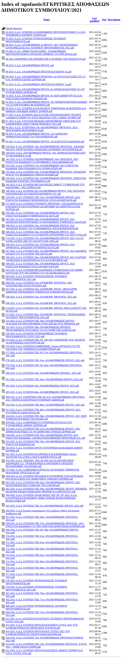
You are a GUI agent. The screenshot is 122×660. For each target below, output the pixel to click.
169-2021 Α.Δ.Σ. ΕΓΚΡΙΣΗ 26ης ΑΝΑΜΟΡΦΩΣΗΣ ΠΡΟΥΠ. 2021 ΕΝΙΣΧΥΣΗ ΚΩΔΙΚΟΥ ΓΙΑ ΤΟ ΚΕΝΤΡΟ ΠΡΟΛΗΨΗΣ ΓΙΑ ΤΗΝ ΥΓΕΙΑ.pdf (46, 233)
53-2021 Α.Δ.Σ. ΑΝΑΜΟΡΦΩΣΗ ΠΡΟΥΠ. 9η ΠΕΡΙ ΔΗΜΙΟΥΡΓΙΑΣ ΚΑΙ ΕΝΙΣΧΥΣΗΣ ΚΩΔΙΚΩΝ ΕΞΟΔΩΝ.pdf (44, 97)
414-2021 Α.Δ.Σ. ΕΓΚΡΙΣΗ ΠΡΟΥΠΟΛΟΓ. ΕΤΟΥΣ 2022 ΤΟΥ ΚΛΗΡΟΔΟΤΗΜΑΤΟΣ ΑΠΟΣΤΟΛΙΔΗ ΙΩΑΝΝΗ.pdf (38, 633)
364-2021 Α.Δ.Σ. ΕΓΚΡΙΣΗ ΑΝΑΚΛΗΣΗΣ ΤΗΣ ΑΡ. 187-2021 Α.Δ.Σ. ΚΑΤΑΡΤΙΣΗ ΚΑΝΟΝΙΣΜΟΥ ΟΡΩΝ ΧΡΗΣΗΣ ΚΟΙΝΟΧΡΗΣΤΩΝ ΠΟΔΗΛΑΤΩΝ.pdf (41, 498)
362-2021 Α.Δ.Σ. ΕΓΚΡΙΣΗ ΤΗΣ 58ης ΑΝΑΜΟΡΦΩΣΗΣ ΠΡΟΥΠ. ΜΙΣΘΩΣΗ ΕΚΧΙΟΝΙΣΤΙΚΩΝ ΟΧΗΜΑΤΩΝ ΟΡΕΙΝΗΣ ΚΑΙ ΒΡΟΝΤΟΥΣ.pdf (46, 490)
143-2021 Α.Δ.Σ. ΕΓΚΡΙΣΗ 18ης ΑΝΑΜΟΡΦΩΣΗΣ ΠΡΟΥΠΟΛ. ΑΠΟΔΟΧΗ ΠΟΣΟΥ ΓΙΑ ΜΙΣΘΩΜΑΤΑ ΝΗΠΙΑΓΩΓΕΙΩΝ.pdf (46, 173)
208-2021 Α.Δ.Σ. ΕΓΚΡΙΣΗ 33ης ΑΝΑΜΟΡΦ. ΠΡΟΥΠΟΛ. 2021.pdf (41, 296)
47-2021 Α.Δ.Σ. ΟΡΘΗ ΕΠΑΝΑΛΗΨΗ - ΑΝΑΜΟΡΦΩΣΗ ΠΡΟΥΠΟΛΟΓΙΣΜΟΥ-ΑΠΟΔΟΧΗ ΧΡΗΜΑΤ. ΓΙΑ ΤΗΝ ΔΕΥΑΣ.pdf (41, 52)
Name (46, 19)
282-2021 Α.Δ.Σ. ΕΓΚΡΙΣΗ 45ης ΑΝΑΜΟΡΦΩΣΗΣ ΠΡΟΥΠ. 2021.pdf (42, 385)
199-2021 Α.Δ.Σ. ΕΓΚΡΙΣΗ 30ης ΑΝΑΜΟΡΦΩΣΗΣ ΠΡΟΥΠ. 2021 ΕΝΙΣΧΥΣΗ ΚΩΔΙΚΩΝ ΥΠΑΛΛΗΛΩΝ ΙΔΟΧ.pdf (40, 265)
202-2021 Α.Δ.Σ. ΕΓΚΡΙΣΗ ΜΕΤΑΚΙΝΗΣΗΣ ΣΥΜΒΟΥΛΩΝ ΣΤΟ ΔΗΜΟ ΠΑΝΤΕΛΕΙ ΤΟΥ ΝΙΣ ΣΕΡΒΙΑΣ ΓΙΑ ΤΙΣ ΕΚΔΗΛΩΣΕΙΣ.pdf (44, 271)
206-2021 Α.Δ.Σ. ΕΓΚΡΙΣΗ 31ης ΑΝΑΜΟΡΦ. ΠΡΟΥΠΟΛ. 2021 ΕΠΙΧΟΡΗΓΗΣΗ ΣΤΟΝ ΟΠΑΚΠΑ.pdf (39, 284)
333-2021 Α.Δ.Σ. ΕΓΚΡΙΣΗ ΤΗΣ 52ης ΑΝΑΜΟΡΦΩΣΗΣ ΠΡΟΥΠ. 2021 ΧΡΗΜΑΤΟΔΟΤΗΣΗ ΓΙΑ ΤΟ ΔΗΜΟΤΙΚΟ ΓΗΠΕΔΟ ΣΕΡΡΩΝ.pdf (43, 430)
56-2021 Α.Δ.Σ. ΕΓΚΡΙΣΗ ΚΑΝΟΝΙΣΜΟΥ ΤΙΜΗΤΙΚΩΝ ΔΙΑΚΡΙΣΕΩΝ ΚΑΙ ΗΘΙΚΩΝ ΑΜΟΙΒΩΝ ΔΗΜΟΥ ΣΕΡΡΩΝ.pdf (46, 110)
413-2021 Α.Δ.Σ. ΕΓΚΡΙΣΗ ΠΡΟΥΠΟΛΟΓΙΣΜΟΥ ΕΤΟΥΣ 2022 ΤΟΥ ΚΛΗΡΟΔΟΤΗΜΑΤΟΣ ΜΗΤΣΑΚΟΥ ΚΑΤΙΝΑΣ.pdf (42, 626)
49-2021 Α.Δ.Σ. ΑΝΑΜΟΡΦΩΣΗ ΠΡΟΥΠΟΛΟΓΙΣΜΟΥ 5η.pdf (38, 71)
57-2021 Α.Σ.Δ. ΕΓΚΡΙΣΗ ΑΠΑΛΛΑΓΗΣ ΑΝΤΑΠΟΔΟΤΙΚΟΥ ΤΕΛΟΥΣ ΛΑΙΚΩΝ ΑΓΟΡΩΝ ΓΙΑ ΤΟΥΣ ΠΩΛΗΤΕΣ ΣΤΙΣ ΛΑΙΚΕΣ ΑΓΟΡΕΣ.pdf (43, 116)
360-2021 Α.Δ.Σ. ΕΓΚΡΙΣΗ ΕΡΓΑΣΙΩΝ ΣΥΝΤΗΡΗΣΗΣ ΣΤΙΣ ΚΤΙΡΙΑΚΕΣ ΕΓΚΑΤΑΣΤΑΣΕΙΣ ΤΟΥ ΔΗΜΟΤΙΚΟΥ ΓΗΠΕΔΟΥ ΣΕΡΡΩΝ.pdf (44, 477)
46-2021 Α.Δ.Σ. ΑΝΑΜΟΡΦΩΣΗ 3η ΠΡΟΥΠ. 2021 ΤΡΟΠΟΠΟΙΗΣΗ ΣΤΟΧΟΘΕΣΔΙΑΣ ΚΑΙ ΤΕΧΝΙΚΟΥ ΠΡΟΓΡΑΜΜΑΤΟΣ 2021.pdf (42, 46)
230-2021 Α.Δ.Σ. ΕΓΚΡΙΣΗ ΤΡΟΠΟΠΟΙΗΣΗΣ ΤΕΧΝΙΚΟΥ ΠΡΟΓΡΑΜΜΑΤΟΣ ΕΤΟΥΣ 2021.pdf (36, 335)
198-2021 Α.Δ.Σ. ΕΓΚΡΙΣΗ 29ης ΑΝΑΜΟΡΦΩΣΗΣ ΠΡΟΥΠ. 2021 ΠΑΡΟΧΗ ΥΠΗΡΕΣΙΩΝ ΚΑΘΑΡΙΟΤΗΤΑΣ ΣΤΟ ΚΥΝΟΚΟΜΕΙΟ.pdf (46, 258)
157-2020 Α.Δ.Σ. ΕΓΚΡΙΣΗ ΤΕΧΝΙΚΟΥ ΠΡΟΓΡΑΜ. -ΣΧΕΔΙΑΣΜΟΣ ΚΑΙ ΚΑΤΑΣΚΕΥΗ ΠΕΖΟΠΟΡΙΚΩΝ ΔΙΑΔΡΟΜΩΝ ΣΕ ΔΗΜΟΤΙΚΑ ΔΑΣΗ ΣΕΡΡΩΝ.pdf (44, 206)
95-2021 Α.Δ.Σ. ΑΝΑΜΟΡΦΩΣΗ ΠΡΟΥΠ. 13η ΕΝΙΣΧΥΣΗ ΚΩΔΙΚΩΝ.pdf (45, 141)
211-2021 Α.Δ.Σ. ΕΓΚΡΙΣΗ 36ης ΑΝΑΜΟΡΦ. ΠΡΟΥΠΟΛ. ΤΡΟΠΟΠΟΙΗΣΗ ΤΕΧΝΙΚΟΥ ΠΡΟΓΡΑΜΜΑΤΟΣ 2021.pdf (45, 316)
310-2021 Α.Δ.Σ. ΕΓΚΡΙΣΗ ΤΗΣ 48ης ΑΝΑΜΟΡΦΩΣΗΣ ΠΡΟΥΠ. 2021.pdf (45, 404)
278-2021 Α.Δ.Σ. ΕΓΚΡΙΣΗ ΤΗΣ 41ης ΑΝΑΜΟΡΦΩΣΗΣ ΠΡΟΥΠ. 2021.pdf (45, 360)
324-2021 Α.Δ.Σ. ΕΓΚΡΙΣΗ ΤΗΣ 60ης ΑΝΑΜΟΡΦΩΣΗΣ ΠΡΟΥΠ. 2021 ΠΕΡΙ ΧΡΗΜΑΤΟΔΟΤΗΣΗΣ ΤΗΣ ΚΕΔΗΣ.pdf (46, 417)
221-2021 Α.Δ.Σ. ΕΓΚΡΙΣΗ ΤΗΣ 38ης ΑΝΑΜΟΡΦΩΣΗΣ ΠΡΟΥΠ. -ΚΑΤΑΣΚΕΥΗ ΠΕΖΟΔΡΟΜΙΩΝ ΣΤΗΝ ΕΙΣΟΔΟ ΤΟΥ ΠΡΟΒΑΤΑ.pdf (42, 322)
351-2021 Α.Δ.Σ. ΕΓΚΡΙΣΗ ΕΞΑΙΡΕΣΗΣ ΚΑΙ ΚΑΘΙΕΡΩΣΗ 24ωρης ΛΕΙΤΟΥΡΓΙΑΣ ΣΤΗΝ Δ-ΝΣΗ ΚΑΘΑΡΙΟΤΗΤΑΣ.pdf (41, 455)
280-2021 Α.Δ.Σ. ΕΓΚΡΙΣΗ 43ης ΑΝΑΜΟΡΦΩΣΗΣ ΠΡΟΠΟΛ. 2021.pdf (43, 373)
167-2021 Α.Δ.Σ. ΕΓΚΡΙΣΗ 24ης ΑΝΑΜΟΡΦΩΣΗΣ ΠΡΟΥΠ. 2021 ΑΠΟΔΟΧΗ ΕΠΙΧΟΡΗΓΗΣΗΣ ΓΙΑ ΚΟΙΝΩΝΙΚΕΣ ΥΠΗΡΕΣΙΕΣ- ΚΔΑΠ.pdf (46, 220)
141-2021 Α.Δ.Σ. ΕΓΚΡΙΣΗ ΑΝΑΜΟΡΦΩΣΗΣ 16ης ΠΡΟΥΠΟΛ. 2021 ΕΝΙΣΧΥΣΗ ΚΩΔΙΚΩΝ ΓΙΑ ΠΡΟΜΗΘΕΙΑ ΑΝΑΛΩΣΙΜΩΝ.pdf (42, 160)
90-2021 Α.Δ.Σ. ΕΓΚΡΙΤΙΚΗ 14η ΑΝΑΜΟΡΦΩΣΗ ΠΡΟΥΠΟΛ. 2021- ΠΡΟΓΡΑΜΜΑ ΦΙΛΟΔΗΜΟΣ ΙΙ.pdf (42, 129)
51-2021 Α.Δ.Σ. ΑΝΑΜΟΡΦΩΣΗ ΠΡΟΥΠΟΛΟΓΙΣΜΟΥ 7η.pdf (38, 84)
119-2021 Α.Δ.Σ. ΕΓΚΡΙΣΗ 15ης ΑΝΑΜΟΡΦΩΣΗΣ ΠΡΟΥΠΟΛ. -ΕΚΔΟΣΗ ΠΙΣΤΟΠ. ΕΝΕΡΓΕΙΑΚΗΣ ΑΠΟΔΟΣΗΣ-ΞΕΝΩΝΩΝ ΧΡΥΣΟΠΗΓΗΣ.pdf (45, 148)
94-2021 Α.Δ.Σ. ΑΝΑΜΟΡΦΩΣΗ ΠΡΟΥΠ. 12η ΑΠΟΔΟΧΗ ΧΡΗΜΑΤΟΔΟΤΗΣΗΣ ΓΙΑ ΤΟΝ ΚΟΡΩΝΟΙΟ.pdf (36, 135)
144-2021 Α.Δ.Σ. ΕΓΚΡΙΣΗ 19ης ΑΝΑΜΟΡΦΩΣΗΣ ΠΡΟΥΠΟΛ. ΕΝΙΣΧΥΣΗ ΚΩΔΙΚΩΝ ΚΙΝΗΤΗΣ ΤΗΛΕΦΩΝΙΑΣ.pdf (46, 179)
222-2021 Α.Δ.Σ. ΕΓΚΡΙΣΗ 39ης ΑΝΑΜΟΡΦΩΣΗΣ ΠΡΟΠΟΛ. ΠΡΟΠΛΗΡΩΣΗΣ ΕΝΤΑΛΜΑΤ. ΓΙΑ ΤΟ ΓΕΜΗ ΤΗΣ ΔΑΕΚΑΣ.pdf (41, 328)
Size (104, 19)
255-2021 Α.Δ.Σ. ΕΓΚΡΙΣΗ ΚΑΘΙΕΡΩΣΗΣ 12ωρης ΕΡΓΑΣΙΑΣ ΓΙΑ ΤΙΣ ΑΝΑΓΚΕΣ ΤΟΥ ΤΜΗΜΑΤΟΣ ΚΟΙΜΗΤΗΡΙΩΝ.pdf (43, 347)
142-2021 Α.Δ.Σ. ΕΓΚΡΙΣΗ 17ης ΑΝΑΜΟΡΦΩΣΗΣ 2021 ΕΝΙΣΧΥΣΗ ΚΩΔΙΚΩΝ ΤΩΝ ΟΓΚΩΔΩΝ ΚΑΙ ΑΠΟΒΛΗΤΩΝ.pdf (42, 167)
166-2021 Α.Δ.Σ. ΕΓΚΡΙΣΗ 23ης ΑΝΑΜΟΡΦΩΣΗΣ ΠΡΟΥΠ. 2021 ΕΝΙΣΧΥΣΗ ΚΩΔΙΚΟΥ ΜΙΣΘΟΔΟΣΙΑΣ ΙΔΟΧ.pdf (40, 214)
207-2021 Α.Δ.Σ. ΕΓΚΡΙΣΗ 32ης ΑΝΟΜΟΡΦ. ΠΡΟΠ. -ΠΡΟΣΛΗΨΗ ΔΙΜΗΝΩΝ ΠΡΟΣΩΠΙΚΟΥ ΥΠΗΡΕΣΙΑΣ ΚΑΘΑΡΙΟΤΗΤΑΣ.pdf (41, 290)
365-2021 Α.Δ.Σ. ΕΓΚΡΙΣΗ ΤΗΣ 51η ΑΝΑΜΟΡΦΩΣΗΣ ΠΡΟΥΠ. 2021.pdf (44, 505)
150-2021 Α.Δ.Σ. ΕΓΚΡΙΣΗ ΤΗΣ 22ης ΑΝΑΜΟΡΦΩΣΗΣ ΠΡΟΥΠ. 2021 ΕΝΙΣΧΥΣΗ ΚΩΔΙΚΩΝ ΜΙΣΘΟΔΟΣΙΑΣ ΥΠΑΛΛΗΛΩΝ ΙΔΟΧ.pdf (43, 198)
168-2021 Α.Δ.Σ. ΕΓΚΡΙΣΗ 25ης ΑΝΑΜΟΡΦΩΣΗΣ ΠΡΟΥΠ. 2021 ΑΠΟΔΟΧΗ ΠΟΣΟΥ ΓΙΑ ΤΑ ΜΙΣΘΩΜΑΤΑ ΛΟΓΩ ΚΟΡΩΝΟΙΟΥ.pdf (42, 227)
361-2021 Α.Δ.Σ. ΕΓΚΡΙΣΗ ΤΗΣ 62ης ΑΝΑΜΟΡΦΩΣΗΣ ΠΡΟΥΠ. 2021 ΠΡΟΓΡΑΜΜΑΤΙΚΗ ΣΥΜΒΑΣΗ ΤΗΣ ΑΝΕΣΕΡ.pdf (43, 484)
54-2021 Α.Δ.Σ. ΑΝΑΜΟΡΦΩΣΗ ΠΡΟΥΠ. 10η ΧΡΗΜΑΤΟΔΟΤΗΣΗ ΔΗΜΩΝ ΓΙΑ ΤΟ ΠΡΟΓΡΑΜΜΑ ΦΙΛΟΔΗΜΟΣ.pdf (46, 103)
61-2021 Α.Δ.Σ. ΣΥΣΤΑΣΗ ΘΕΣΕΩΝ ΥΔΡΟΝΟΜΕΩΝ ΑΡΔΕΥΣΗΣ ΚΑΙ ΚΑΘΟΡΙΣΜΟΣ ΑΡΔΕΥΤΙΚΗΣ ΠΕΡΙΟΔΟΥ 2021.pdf (43, 122)
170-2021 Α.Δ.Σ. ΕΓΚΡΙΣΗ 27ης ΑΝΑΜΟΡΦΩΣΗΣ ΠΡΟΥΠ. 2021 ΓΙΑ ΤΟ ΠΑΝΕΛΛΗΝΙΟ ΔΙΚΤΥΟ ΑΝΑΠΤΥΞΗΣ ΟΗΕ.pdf (45, 239)
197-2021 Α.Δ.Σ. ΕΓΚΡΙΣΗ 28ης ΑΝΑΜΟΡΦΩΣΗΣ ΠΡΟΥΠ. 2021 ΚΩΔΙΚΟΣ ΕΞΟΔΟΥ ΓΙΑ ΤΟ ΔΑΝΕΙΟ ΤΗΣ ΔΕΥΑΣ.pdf (46, 252)
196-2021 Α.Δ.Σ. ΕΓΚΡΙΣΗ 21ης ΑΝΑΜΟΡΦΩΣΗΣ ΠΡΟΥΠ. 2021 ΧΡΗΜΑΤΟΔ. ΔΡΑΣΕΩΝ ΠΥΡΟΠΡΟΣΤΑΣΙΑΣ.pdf (40, 246)
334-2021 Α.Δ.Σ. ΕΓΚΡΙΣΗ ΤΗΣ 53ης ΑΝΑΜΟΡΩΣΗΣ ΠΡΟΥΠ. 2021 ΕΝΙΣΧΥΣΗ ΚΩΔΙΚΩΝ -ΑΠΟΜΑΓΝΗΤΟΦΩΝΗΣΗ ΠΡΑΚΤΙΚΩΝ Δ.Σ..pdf (45, 436)
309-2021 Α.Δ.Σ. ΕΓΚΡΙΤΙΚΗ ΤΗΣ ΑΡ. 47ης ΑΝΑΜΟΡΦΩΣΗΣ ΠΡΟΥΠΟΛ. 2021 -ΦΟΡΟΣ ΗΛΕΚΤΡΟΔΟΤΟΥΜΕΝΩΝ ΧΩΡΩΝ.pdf (45, 398)
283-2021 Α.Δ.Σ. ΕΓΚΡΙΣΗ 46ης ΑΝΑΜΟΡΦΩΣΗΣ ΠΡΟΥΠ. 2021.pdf (42, 392)
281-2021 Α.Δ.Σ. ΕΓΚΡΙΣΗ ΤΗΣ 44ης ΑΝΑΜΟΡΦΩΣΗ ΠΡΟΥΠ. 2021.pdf (44, 379)
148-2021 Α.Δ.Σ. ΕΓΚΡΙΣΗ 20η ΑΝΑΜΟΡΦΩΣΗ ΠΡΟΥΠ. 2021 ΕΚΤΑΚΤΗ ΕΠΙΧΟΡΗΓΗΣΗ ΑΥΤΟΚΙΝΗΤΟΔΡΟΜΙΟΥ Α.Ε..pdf (45, 192)
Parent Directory (14, 28)
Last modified (94, 19)
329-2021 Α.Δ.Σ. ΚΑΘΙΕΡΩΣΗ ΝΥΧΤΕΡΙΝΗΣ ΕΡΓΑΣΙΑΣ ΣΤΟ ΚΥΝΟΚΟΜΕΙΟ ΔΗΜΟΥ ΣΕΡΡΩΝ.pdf (39, 424)
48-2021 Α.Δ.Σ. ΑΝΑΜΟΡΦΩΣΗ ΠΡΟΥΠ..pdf (30, 65)
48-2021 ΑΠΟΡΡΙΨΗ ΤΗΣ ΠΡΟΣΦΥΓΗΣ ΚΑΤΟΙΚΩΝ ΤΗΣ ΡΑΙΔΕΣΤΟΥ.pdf (45, 59)
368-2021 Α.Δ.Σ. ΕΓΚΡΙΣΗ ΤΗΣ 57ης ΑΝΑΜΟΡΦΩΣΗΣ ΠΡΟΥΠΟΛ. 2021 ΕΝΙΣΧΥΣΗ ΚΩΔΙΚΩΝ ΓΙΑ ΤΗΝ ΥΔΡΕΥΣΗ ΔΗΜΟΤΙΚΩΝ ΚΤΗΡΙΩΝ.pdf (45, 525)
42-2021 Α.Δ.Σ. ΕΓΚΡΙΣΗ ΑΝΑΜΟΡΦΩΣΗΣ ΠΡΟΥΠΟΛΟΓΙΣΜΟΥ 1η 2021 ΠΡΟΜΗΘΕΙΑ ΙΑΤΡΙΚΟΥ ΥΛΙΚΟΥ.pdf (45, 33)
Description (114, 19)
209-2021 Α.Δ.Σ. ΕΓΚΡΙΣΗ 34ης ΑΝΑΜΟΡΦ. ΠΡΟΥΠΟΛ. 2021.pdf (41, 303)
